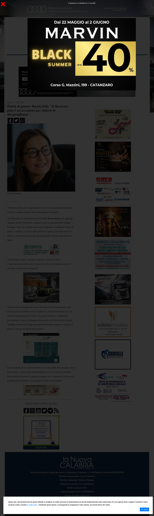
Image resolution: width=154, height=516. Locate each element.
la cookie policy (32, 505)
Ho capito (144, 509)
